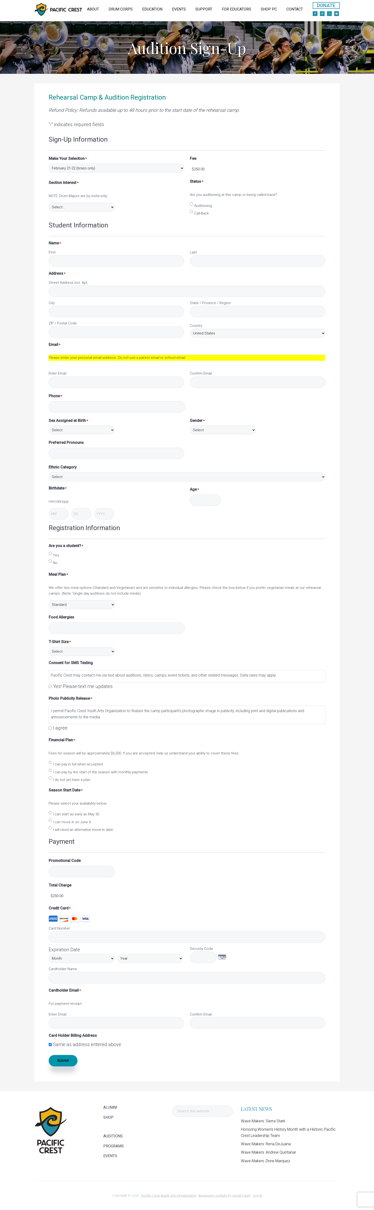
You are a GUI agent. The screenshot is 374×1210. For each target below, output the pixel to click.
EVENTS (110, 1156)
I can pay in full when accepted (78, 764)
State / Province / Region (210, 303)
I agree (60, 728)
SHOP (108, 1117)
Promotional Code (65, 860)
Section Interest (63, 182)
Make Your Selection (68, 158)
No (55, 563)
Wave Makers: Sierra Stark (263, 1121)
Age (194, 489)
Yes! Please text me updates (83, 686)
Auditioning (203, 206)
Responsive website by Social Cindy (224, 1195)
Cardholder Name (63, 969)
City (52, 303)
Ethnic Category (63, 467)
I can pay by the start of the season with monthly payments (100, 772)
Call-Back (201, 213)
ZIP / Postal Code (63, 323)
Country (196, 325)
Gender (197, 420)
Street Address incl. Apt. (68, 282)
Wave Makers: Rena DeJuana (266, 1144)
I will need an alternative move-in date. (83, 830)
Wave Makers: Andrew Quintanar (268, 1152)
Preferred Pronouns (66, 442)
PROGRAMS (113, 1146)
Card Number (59, 928)
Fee (193, 158)
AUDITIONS (113, 1136)
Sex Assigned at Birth (68, 420)
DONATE (326, 5)
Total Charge (60, 885)
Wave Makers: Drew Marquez (265, 1161)
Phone (55, 396)
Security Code (201, 948)
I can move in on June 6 (72, 822)
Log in (257, 1195)
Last (193, 252)
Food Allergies (61, 617)
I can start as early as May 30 (76, 814)
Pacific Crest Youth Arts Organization (168, 1195)
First (52, 252)
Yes (56, 555)
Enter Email (57, 373)
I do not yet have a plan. (72, 780)
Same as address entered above (87, 1044)
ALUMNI (110, 1107)
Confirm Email (201, 373)
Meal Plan (58, 574)
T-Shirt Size (60, 642)
